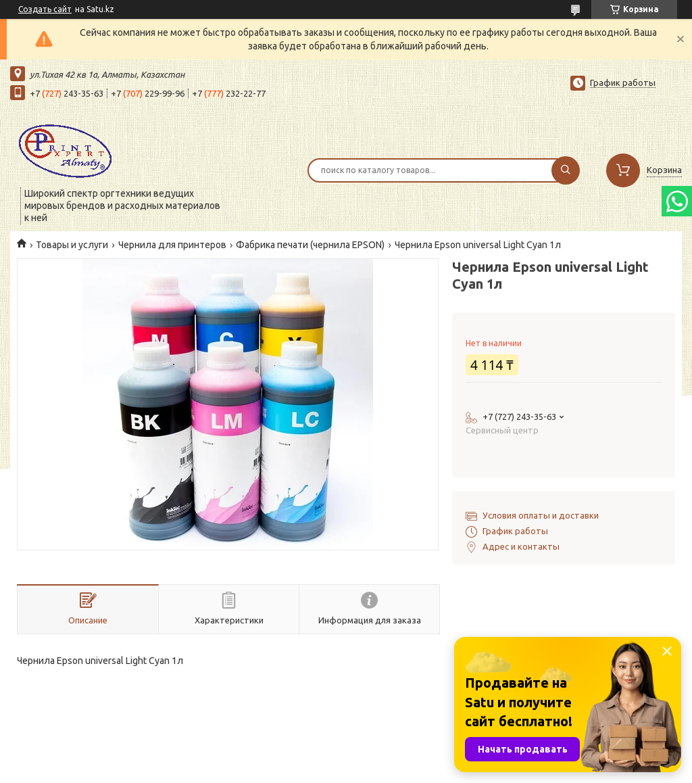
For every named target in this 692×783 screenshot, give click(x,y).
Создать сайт (45, 9)
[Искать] (565, 170)
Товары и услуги (72, 244)
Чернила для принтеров (172, 244)
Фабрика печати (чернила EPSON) (310, 244)
